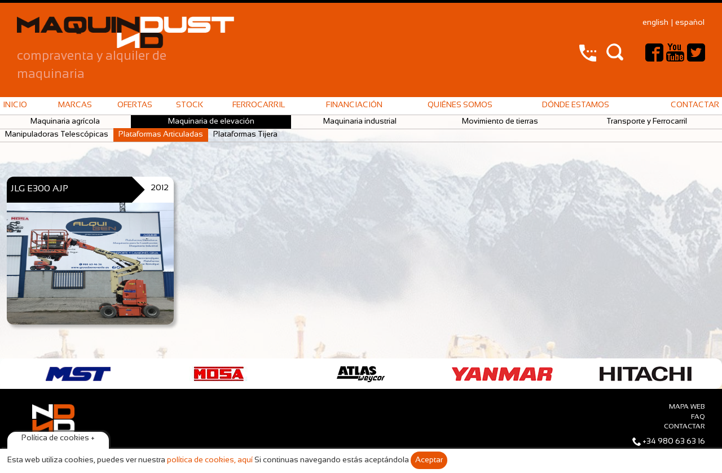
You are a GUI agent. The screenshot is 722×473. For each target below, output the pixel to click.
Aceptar (429, 460)
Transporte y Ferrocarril (646, 121)
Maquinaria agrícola (65, 121)
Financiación (354, 105)
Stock (189, 105)
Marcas (75, 105)
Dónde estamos (575, 105)
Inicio (15, 105)
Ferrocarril (258, 105)
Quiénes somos (460, 105)
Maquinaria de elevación (211, 121)
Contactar (695, 105)
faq (698, 417)
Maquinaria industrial (360, 121)
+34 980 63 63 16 (673, 441)
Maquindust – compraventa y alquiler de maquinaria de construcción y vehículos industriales (125, 32)
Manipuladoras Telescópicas (56, 134)
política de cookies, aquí (210, 460)
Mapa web (687, 407)
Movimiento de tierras (500, 121)
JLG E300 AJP (39, 189)
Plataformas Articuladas (160, 134)
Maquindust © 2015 (53, 439)
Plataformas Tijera (245, 134)
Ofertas (134, 105)
